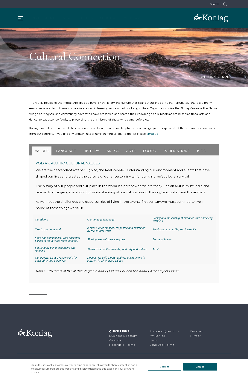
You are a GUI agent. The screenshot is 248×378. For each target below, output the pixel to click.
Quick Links (119, 331)
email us (152, 133)
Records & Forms (122, 344)
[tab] (41, 150)
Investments (44, 18)
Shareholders (78, 18)
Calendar (115, 340)
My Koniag (157, 335)
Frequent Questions (164, 331)
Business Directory (123, 335)
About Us (109, 18)
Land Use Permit (162, 344)
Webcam (132, 18)
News (154, 340)
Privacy (195, 335)
